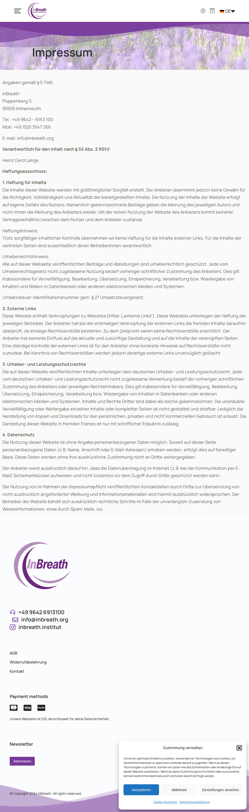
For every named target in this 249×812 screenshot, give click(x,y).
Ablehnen (179, 790)
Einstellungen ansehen (220, 790)
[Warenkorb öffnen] (221, 9)
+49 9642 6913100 (41, 612)
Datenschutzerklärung (194, 802)
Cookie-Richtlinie (165, 802)
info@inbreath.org (44, 619)
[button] (239, 747)
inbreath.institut (39, 627)
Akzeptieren (141, 790)
